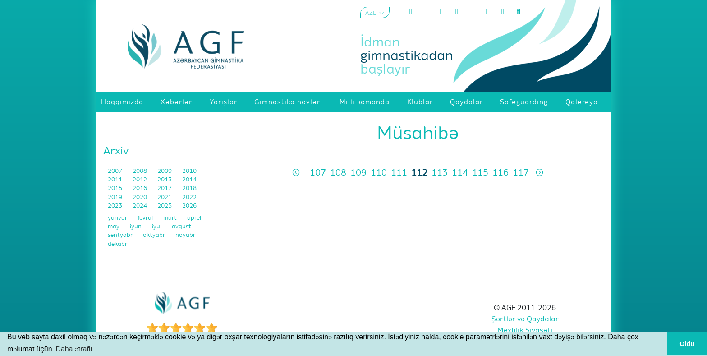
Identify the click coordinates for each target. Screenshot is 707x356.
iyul (157, 227)
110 (379, 173)
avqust (181, 227)
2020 (140, 197)
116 (500, 173)
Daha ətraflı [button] (73, 349)
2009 (165, 171)
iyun (136, 227)
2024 (140, 206)
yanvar (118, 218)
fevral (146, 218)
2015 (116, 188)
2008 (140, 171)
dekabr (117, 244)
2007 (116, 171)
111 (399, 173)
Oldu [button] (686, 343)
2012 (140, 180)
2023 (116, 206)
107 (318, 173)
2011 (116, 180)
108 (338, 173)
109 (358, 173)
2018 (189, 188)
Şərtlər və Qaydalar (525, 319)
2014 (189, 180)
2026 (189, 206)
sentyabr (121, 235)
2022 (189, 197)
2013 (165, 180)
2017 (165, 188)
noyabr (185, 235)
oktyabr (154, 235)
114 (460, 173)
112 (419, 173)
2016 (140, 188)
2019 (116, 197)
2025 (165, 206)
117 (521, 173)
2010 (189, 171)
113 (440, 173)
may (114, 227)
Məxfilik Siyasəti (524, 330)
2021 (165, 197)
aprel (194, 218)
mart (170, 218)
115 (480, 173)
